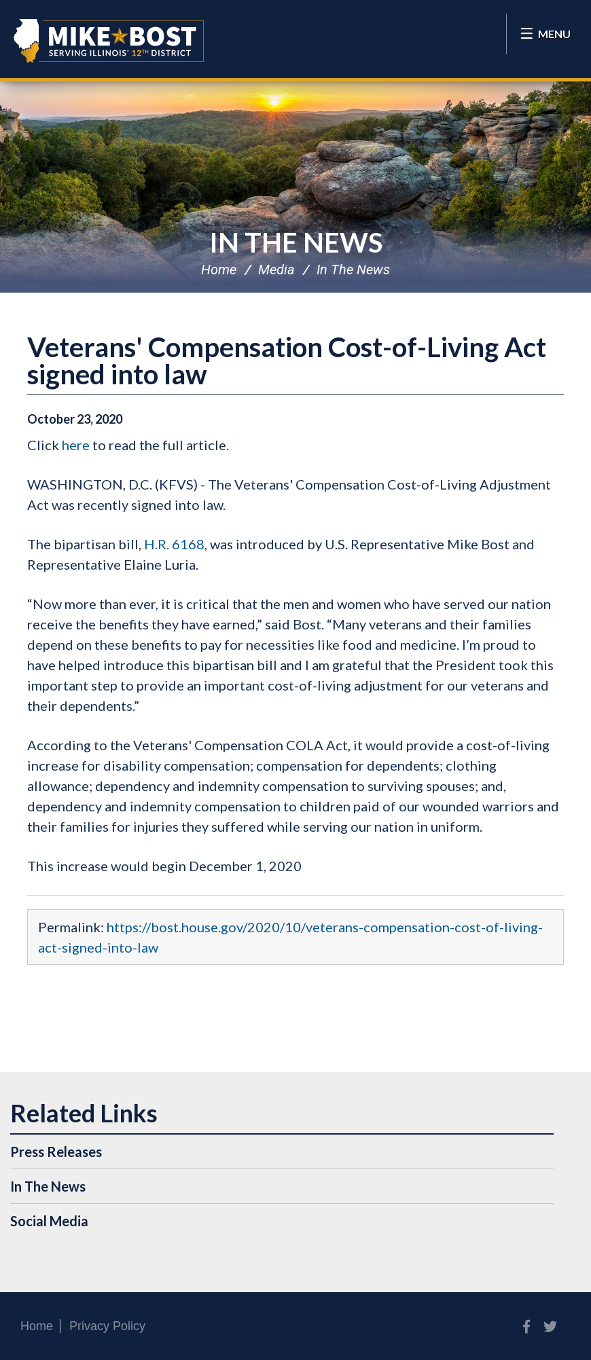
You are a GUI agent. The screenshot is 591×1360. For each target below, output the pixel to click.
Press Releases (56, 1151)
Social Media (49, 1221)
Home (218, 269)
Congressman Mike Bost (109, 40)
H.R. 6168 (174, 544)
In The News (295, 242)
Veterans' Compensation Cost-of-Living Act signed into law (286, 360)
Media (276, 269)
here (76, 445)
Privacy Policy (107, 1326)
